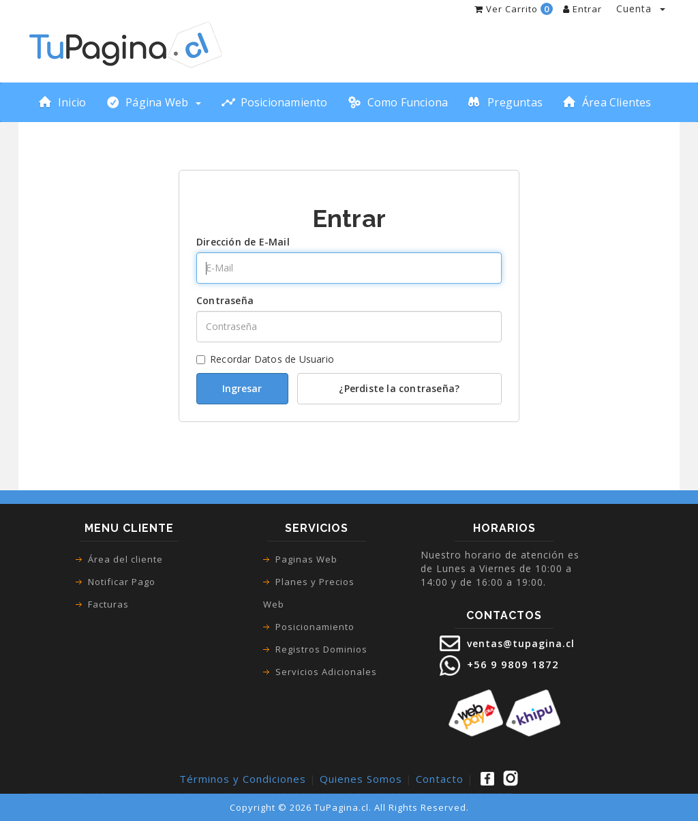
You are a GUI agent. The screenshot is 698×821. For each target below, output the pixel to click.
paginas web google (138, 793)
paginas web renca (237, 793)
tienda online (61, 793)
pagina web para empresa (403, 793)
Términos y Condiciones (242, 779)
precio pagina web (430, 793)
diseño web (385, 793)
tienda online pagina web (72, 793)
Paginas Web (306, 559)
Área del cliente (125, 559)
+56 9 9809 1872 (511, 664)
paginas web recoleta (214, 793)
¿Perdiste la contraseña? (399, 388)
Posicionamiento (314, 627)
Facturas (108, 604)
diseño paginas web (364, 793)
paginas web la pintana (352, 793)
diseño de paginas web (375, 793)
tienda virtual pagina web (87, 793)
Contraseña (225, 300)
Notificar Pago (121, 582)
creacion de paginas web (417, 793)
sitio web (391, 793)
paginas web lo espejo (326, 793)
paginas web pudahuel (313, 793)
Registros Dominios (321, 649)
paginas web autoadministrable (475, 793)
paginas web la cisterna (248, 793)
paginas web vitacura (261, 793)
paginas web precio (461, 793)
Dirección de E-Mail (243, 241)
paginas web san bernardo (164, 793)
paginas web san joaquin (274, 793)
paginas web (32, 793)
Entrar (582, 9)
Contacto (440, 779)
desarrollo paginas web (504, 793)
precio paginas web (450, 793)
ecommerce (97, 793)
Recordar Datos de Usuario (265, 359)
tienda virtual (53, 793)
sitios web (394, 793)
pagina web (45, 793)
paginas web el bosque (299, 793)
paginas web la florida (286, 793)
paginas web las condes (151, 793)
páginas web (38, 793)
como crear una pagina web (124, 793)
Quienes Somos (361, 779)
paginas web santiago (226, 793)
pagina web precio (440, 793)
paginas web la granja (339, 793)
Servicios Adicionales (326, 672)
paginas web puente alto (201, 793)
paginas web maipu (188, 793)
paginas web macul (177, 793)
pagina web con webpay (490, 793)
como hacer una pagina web (108, 793)
